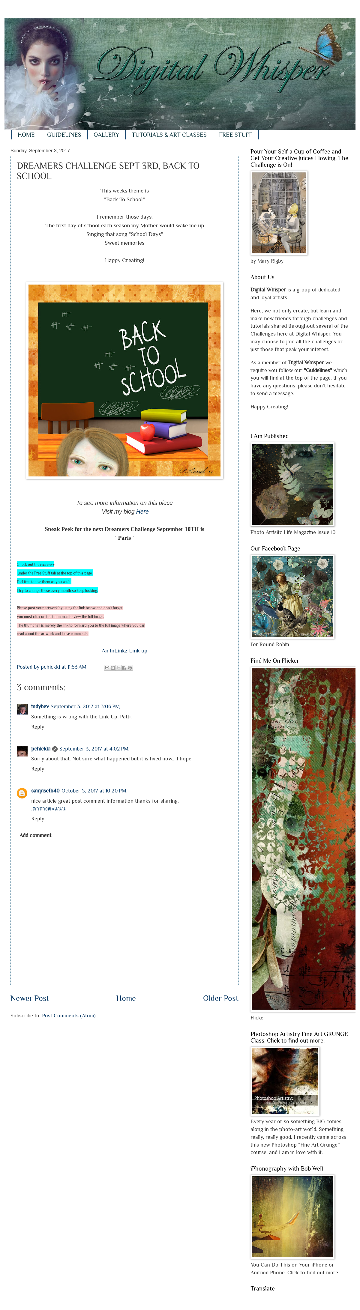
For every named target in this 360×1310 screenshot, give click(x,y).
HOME (26, 134)
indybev (40, 706)
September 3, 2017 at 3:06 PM (85, 706)
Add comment (35, 835)
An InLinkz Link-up (124, 650)
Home (126, 998)
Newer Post (29, 998)
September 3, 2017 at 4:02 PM (93, 748)
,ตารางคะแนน (48, 808)
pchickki (40, 748)
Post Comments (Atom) (69, 1015)
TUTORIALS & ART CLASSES (169, 134)
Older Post (220, 998)
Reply (37, 727)
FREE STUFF (235, 134)
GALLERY (106, 134)
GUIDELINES (64, 134)
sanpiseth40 (45, 790)
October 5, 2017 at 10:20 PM (94, 790)
